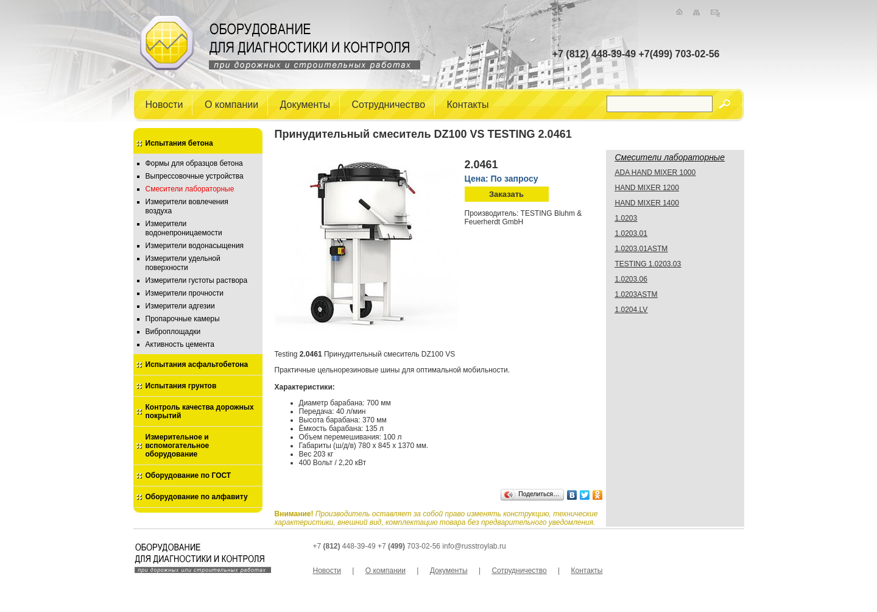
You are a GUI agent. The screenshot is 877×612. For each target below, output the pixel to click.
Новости (164, 104)
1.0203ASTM (636, 294)
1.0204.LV (631, 309)
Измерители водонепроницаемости (184, 228)
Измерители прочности (185, 293)
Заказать (506, 194)
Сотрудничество (389, 104)
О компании (231, 104)
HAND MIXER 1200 (647, 187)
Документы (305, 104)
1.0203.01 (631, 233)
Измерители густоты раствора (197, 280)
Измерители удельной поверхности (183, 263)
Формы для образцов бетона (194, 163)
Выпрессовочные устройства (195, 176)
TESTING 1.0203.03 (648, 264)
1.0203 (626, 218)
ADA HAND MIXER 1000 (655, 172)
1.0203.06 (631, 279)
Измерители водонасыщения (195, 245)
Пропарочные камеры (183, 319)
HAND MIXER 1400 (647, 203)
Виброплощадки (173, 331)
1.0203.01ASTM (641, 248)
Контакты (468, 104)
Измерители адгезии (180, 306)
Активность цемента (180, 344)
